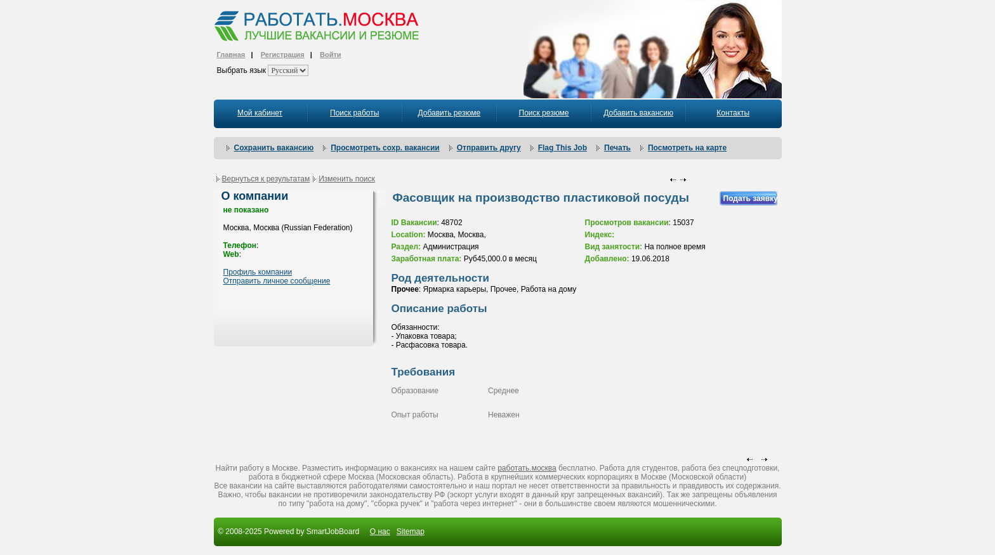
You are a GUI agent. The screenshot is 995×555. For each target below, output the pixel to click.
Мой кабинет (259, 112)
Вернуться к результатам (266, 178)
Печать (617, 147)
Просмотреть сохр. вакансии (385, 147)
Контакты (732, 112)
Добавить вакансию (638, 112)
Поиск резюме (544, 112)
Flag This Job (562, 147)
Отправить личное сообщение (277, 281)
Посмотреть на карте (687, 147)
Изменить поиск (347, 178)
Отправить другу (489, 147)
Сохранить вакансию (274, 147)
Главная (231, 54)
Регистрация (283, 54)
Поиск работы (354, 112)
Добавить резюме (449, 112)
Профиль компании (258, 272)
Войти (330, 54)
